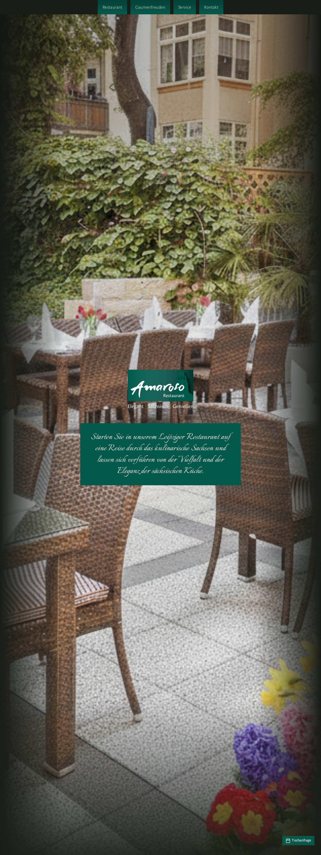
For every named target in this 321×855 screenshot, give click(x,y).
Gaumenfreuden (150, 7)
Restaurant (112, 7)
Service (184, 7)
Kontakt (211, 7)
